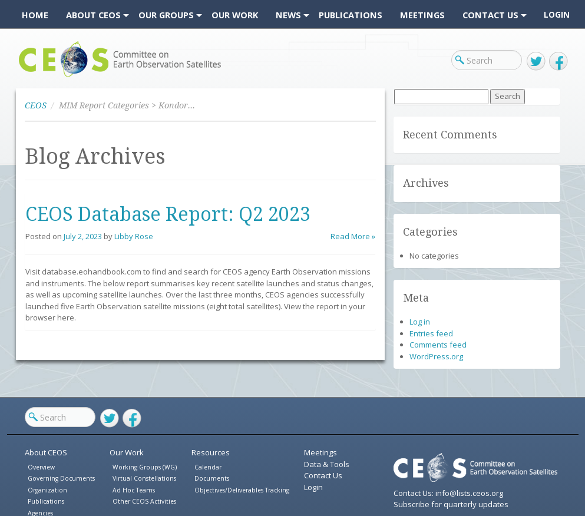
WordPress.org (436, 356)
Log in (419, 321)
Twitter (536, 61)
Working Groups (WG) (145, 467)
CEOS (29, 76)
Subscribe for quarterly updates (451, 504)
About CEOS (46, 452)
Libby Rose (133, 236)
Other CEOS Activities (144, 501)
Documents (211, 478)
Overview (41, 467)
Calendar (208, 467)
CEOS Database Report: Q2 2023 (167, 214)
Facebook (558, 61)
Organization (47, 490)
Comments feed (438, 344)
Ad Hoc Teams (134, 490)
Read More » (352, 236)
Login (557, 14)
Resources (210, 452)
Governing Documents (61, 478)
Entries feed (431, 333)
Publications (46, 501)
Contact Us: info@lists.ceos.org (448, 493)
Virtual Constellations (144, 478)
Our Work (127, 452)
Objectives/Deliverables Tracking (241, 490)
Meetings (320, 452)
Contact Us (323, 475)
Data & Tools (326, 464)
